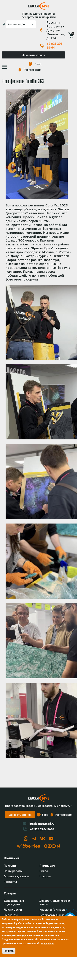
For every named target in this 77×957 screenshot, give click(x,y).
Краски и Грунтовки (52, 909)
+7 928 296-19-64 (54, 46)
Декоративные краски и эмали (55, 902)
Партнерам (47, 865)
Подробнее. (47, 943)
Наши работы (13, 871)
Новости (45, 876)
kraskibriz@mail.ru (41, 824)
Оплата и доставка (17, 876)
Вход (38, 64)
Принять (9, 950)
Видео (43, 871)
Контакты (10, 882)
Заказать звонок (33, 55)
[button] (41, 358)
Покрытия (10, 865)
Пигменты (11, 915)
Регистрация (32, 69)
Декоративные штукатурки (14, 902)
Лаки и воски (13, 909)
